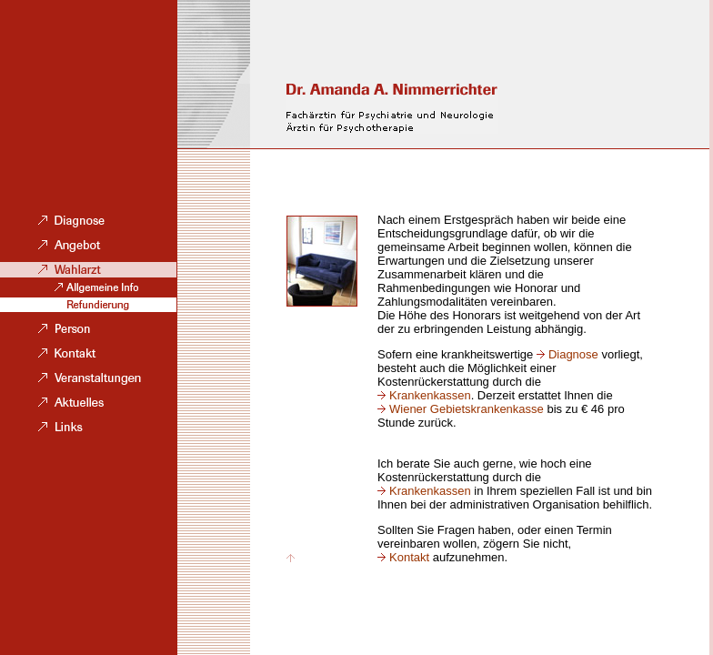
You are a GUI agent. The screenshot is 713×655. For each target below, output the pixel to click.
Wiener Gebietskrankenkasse (466, 409)
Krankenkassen (430, 395)
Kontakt (409, 557)
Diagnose (573, 354)
